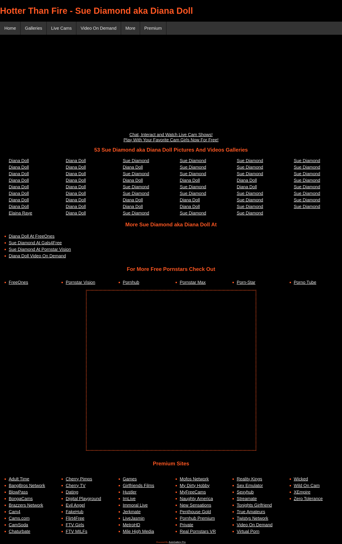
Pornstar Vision (80, 282)
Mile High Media (138, 531)
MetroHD (131, 524)
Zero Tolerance (308, 498)
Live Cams (61, 28)
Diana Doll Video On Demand (37, 255)
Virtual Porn (248, 531)
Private (186, 524)
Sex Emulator (250, 485)
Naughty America (196, 498)
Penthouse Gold (195, 511)
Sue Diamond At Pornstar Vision (40, 249)
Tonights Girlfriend (254, 505)
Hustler (130, 492)
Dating (72, 492)
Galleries (33, 28)
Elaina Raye (20, 213)
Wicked (301, 478)
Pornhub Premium (197, 518)
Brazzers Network (26, 505)
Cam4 (14, 511)
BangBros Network (27, 485)
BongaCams (21, 498)
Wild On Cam (307, 485)
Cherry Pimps (79, 478)
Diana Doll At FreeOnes (32, 236)
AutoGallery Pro (177, 542)
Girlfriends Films (138, 485)
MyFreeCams (193, 492)
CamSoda (18, 524)
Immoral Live (135, 505)
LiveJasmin (134, 518)
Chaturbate (19, 531)
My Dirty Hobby (195, 485)
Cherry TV (76, 485)
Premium (153, 28)
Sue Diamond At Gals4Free (35, 242)
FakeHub (74, 511)
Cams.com (19, 518)
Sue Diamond (136, 160)
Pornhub (131, 282)
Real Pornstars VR (198, 531)
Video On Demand (98, 28)
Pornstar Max (193, 282)
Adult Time (19, 478)
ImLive (129, 498)
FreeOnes (18, 282)
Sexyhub (245, 492)
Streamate (247, 498)
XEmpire (302, 492)
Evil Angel (75, 505)
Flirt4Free (75, 518)
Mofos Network (194, 478)
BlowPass (18, 492)
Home (10, 28)
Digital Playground (83, 498)
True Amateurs (251, 511)
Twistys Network (252, 518)
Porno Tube (305, 282)
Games (130, 478)
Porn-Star (246, 282)
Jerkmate (132, 511)
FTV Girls (75, 524)
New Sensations (195, 505)
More (130, 28)
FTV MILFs (76, 531)
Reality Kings (249, 478)
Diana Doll (19, 160)
